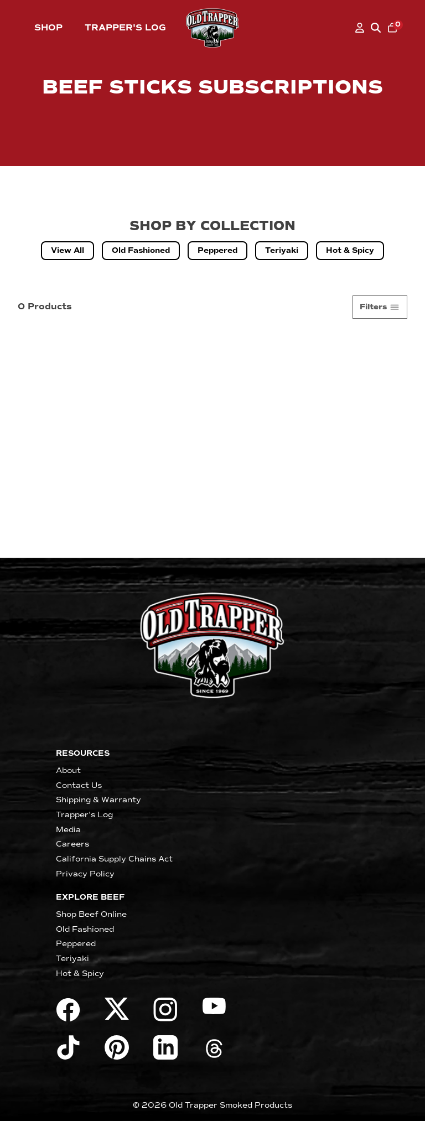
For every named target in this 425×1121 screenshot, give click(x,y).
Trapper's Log (125, 27)
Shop (48, 27)
